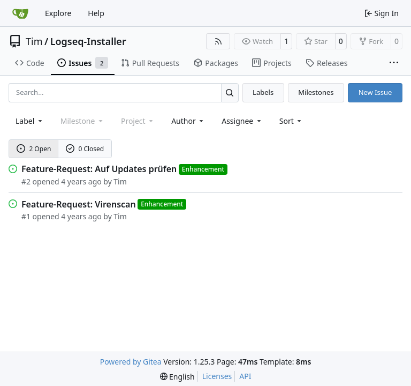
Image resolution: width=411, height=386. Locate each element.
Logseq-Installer (88, 41)
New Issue (375, 92)
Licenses (217, 376)
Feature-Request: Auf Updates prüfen (99, 169)
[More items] (393, 63)
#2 (26, 181)
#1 (26, 216)
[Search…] (230, 92)
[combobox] (30, 121)
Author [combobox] (188, 121)
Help (96, 13)
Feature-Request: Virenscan (78, 204)
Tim (34, 41)
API (245, 376)
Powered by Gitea (131, 362)
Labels (263, 92)
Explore (58, 13)
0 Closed (85, 148)
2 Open (34, 148)
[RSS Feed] (218, 41)
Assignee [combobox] (242, 121)
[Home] (20, 13)
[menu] (291, 121)
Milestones (315, 92)
